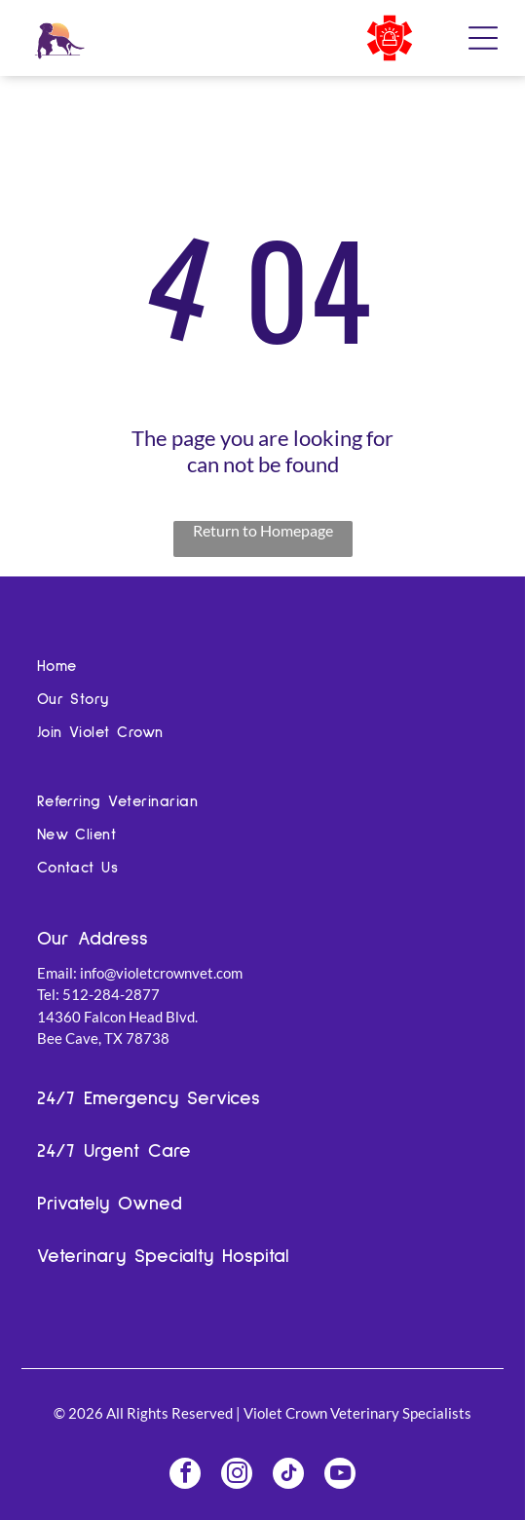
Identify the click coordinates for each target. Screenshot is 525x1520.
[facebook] (185, 1476)
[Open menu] (483, 38)
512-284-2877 (111, 994)
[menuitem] (263, 671)
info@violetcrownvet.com (161, 973)
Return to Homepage (263, 530)
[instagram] (236, 1476)
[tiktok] (288, 1476)
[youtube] (340, 1476)
